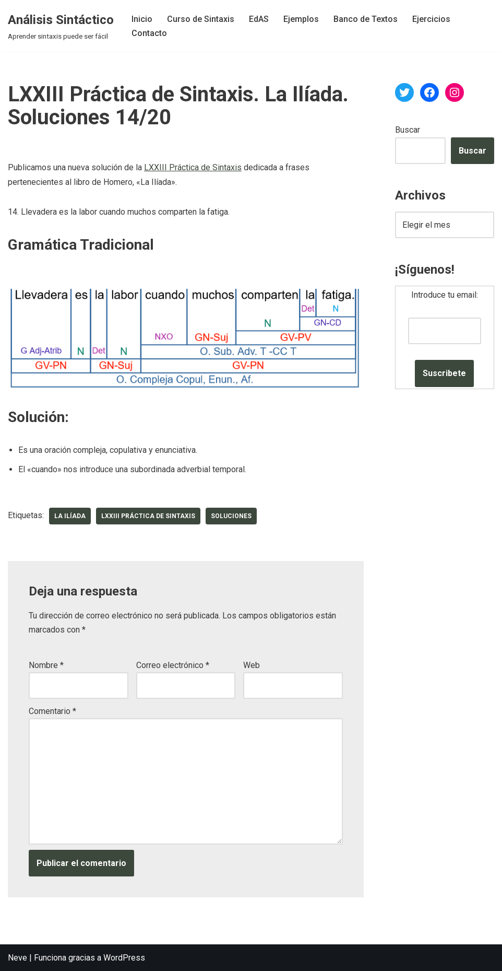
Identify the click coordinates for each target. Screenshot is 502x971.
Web (251, 665)
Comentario (52, 711)
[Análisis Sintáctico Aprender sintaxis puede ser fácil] (61, 25)
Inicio (142, 19)
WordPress (124, 958)
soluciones (231, 516)
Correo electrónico (172, 665)
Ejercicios (431, 19)
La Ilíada (70, 516)
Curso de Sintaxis (200, 19)
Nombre (46, 665)
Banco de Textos (365, 19)
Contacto (149, 33)
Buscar (407, 130)
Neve (17, 958)
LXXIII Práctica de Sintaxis (193, 167)
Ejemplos (301, 19)
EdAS (259, 19)
